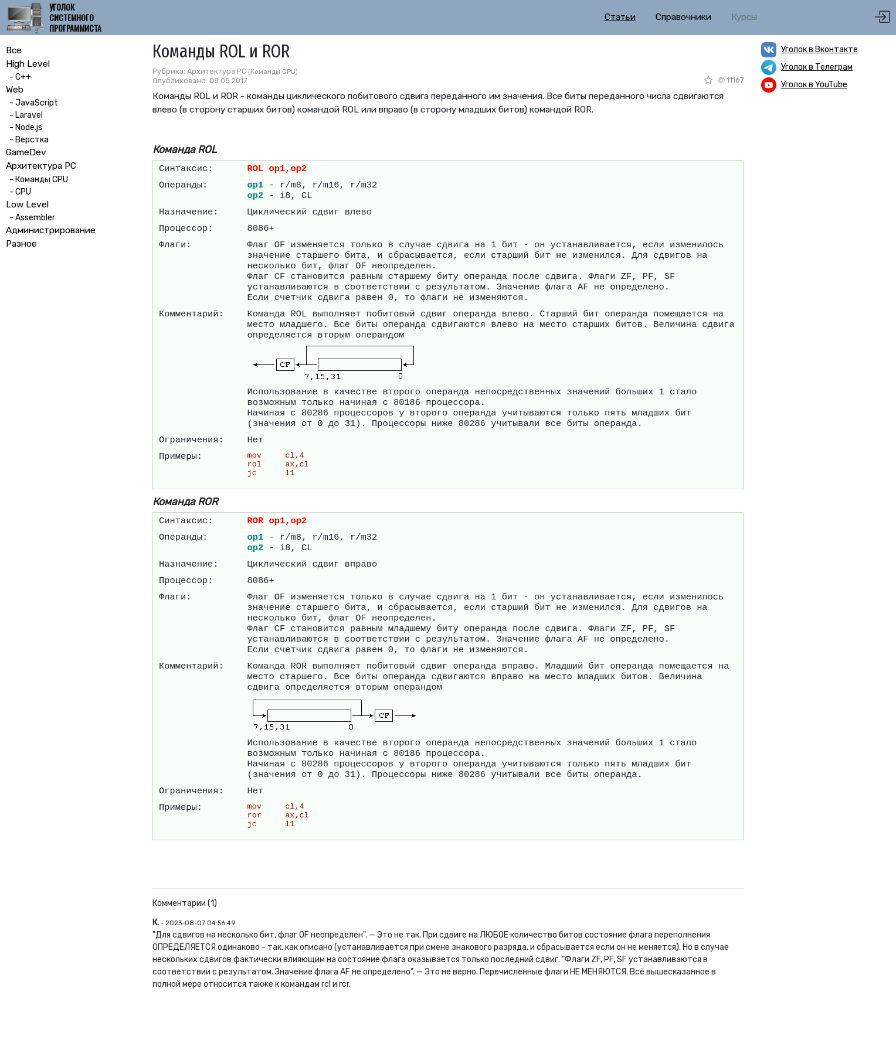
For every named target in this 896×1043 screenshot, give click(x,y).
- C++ (18, 77)
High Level (28, 64)
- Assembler (30, 218)
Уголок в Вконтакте (819, 49)
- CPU (18, 192)
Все (14, 50)
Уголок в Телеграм (817, 67)
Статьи (620, 17)
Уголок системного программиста (75, 18)
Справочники (683, 17)
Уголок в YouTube (814, 85)
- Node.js (24, 127)
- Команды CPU (37, 180)
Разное (21, 243)
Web (14, 89)
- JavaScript (32, 103)
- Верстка (27, 140)
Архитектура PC (41, 166)
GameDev (26, 152)
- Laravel (24, 115)
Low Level (27, 204)
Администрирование (51, 230)
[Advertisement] (825, 284)
